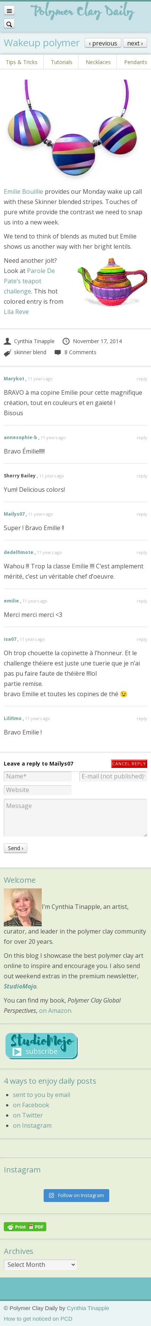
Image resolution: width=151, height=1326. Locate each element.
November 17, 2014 (91, 341)
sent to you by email (41, 1095)
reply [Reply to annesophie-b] (142, 437)
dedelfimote (18, 552)
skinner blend (30, 352)
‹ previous (103, 43)
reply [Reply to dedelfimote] (142, 552)
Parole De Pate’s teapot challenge (29, 281)
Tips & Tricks (22, 62)
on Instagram (32, 1125)
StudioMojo (20, 986)
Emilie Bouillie (23, 191)
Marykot (14, 378)
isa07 (10, 639)
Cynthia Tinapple (29, 341)
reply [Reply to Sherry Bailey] (142, 476)
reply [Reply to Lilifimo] (142, 718)
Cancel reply (129, 763)
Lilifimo (13, 718)
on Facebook (31, 1105)
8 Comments (75, 352)
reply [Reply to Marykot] (142, 378)
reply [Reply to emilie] (142, 601)
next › (135, 43)
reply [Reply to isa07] (142, 639)
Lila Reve (16, 312)
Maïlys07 (14, 514)
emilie (11, 601)
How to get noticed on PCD (38, 1318)
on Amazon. (55, 1010)
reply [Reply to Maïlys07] (142, 514)
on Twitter (28, 1115)
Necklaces (98, 62)
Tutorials (61, 62)
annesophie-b (20, 437)
